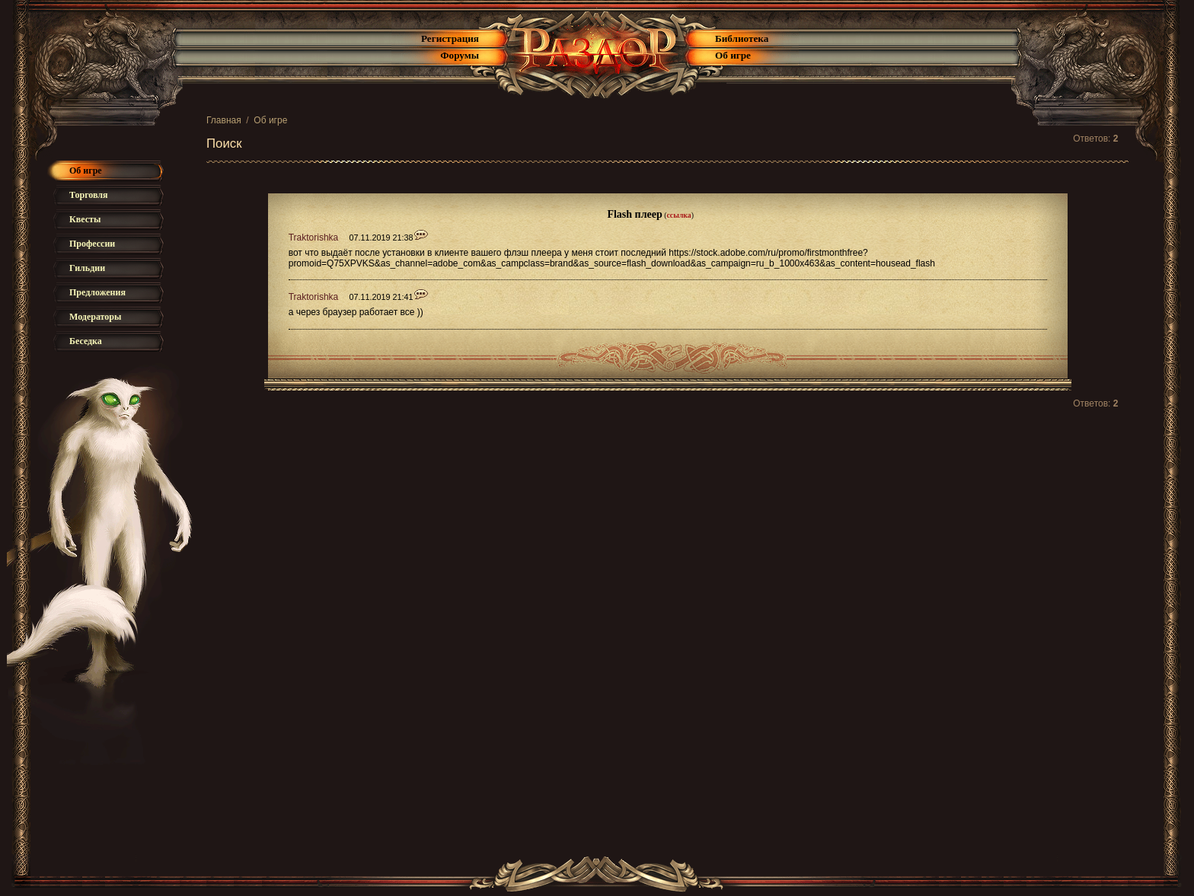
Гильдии (87, 268)
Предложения (97, 292)
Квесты (85, 219)
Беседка (85, 341)
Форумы (459, 55)
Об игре (733, 55)
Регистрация (450, 38)
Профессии (92, 243)
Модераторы (95, 316)
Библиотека (741, 38)
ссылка (678, 215)
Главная (223, 120)
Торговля (88, 195)
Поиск (224, 143)
